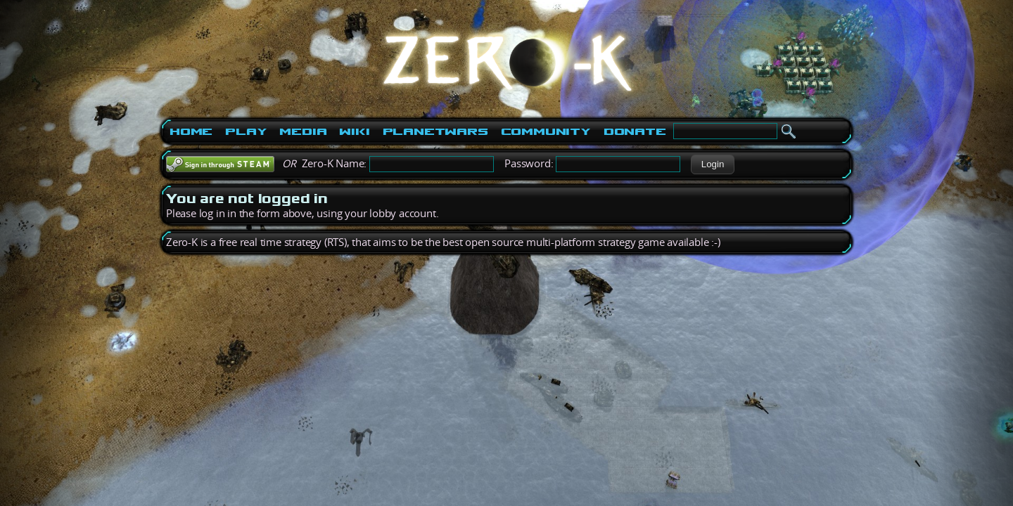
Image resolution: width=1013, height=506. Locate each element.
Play (246, 131)
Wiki (354, 131)
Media (302, 131)
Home (191, 131)
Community (546, 131)
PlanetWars (435, 131)
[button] (712, 164)
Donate (635, 131)
